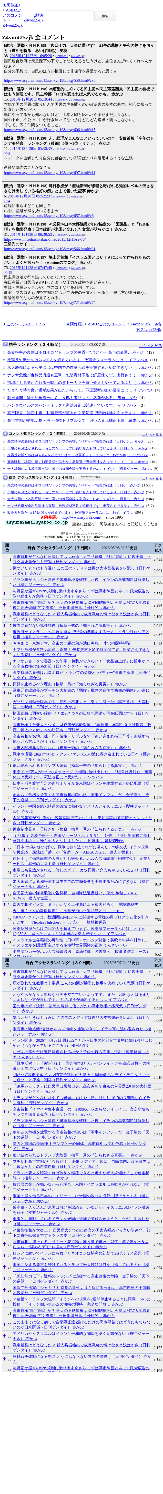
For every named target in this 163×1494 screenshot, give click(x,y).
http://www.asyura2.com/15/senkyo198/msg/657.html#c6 (48, 216)
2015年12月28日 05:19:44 (31, 99)
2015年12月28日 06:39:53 (31, 234)
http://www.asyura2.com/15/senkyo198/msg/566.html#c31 (49, 249)
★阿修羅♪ (11, 5)
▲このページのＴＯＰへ (24, 324)
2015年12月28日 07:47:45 (31, 268)
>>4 (7, 201)
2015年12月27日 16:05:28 (31, 56)
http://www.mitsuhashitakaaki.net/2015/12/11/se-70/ (45, 239)
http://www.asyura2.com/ (81, 517)
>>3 (7, 153)
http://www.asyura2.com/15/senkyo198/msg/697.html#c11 (49, 173)
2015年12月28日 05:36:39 (31, 148)
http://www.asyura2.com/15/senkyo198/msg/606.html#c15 (49, 130)
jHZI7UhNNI (61, 56)
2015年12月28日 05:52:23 (29, 196)
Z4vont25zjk (13, 25)
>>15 (8, 272)
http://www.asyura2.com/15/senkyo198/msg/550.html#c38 (49, 80)
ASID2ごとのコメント (12, 15)
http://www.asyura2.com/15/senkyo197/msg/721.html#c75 (49, 302)
